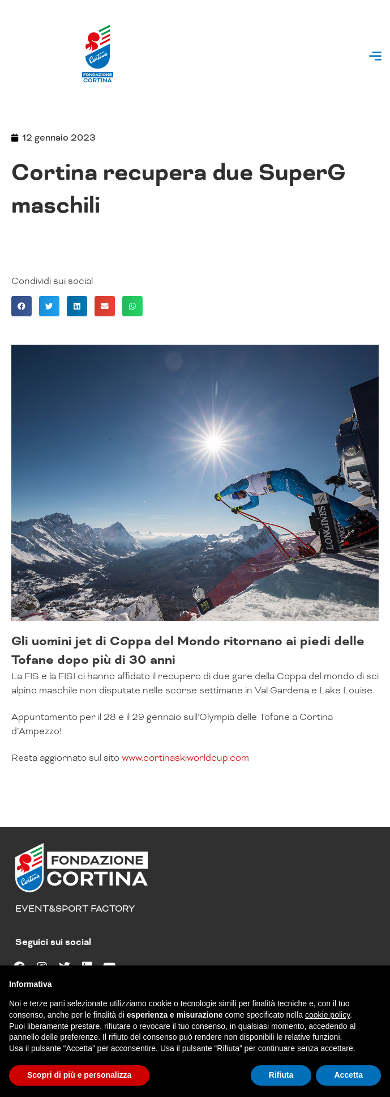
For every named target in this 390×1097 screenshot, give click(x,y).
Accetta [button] (348, 1074)
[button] (375, 57)
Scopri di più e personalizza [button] (79, 1074)
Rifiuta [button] (281, 1074)
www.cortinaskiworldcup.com (185, 758)
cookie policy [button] (327, 1014)
